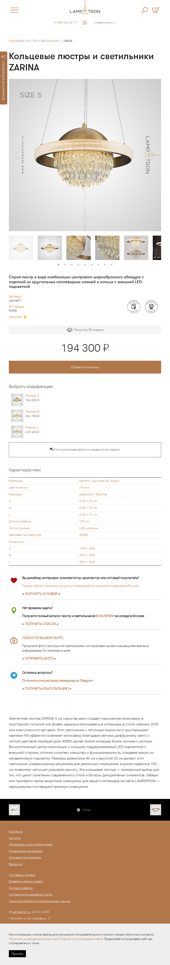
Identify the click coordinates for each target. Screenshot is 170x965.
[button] (17, 155)
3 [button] (72, 265)
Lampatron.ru (21, 912)
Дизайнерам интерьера (25, 851)
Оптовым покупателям (25, 857)
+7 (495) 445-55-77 (65, 22)
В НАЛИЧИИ (105, 616)
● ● (46, 688)
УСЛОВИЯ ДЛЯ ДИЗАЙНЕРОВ (3, 77)
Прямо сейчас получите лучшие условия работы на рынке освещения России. (80, 586)
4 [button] (78, 265)
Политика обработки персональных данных (40, 901)
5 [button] (85, 265)
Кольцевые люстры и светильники (34, 41)
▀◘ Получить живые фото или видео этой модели (85, 449)
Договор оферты (21, 888)
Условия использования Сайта (30, 894)
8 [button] (105, 265)
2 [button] (65, 265)
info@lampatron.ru (105, 22)
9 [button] (111, 265)
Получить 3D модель (85, 330)
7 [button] (98, 265)
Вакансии (16, 864)
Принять (17, 953)
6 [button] (91, 265)
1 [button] (58, 265)
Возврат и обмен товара (26, 881)
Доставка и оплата (22, 875)
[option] (85, 155)
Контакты (15, 831)
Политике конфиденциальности (31, 939)
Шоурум (15, 838)
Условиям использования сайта (80, 939)
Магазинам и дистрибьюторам (30, 844)
